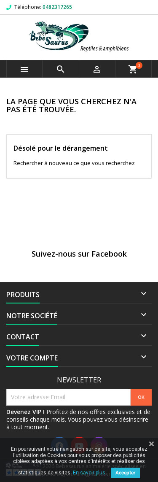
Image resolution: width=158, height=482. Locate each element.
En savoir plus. (90, 473)
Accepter (125, 473)
